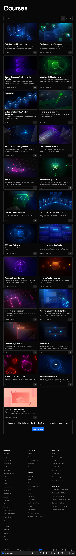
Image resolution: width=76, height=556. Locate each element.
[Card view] (63, 18)
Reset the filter (38, 429)
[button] (71, 18)
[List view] (66, 18)
